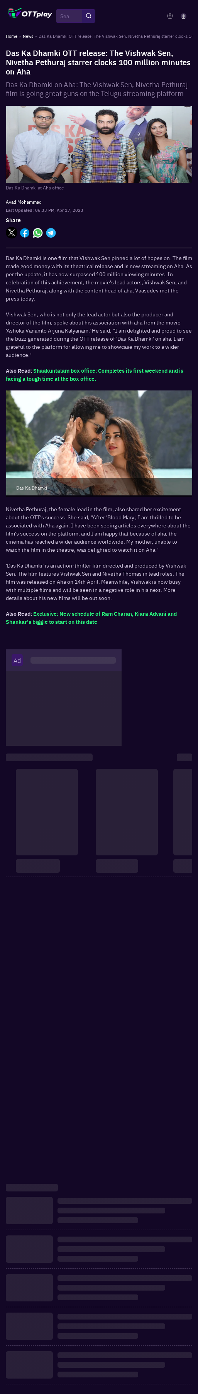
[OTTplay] (30, 16)
